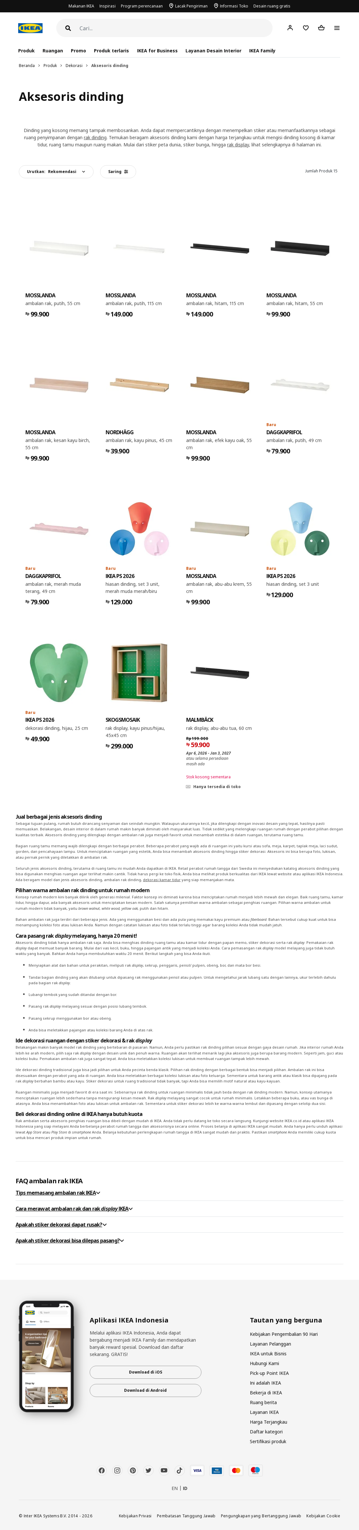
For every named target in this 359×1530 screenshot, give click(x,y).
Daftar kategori (266, 1432)
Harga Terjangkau (268, 1422)
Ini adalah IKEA (265, 1383)
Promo (78, 50)
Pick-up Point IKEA (269, 1373)
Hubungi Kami (264, 1363)
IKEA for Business (157, 50)
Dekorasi (74, 65)
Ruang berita (263, 1402)
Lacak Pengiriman (191, 6)
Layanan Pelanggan (270, 1344)
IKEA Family (262, 50)
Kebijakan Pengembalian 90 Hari (284, 1334)
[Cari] (176, 28)
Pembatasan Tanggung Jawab (186, 1515)
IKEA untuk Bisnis (268, 1353)
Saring (118, 171)
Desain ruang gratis (271, 6)
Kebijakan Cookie (323, 1515)
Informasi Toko (234, 6)
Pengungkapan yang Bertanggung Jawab (261, 1515)
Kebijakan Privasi (135, 1515)
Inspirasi (107, 6)
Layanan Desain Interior (213, 50)
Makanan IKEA (81, 6)
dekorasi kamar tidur (162, 879)
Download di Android (145, 1390)
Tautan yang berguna (286, 1320)
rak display (238, 144)
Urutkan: (51, 171)
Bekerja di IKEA (266, 1392)
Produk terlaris (111, 50)
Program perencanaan (142, 6)
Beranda (27, 65)
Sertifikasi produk (268, 1441)
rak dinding (95, 137)
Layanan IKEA (264, 1412)
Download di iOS (145, 1372)
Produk (50, 65)
